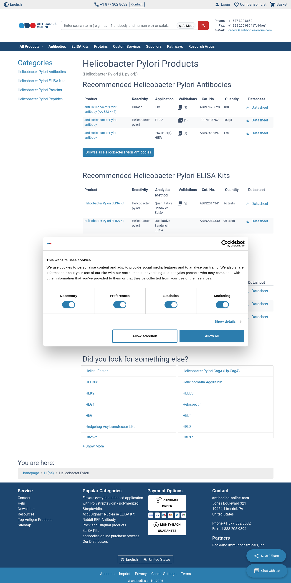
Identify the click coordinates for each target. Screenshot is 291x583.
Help (21, 503)
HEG (89, 415)
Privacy (141, 574)
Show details (225, 321)
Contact (137, 4)
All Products (30, 46)
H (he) (49, 473)
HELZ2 (188, 438)
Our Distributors (95, 541)
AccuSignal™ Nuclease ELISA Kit (108, 514)
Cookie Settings (163, 574)
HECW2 (92, 438)
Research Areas (201, 46)
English (13, 4)
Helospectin (192, 404)
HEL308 (92, 382)
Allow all (212, 336)
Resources (26, 514)
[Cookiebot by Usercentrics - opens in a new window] (225, 243)
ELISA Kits (80, 46)
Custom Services (127, 46)
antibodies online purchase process (111, 536)
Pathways (175, 46)
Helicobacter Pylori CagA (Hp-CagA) (211, 371)
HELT (187, 415)
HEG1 (90, 404)
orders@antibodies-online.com (250, 30)
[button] (93, 446)
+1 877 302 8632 (110, 4)
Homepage (30, 473)
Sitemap (24, 525)
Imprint (124, 574)
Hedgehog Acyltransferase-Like (110, 427)
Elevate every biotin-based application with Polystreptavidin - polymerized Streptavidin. (113, 503)
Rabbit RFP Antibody (99, 520)
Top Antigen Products (35, 520)
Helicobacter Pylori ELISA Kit (104, 203)
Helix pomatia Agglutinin (202, 382)
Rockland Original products (104, 525)
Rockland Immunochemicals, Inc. (238, 545)
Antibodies (57, 46)
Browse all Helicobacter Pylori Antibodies (118, 152)
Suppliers (154, 46)
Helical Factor (97, 371)
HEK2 (90, 393)
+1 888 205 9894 (232, 529)
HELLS (188, 393)
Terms (186, 574)
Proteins (101, 46)
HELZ (187, 427)
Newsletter (26, 509)
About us (107, 574)
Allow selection (144, 336)
